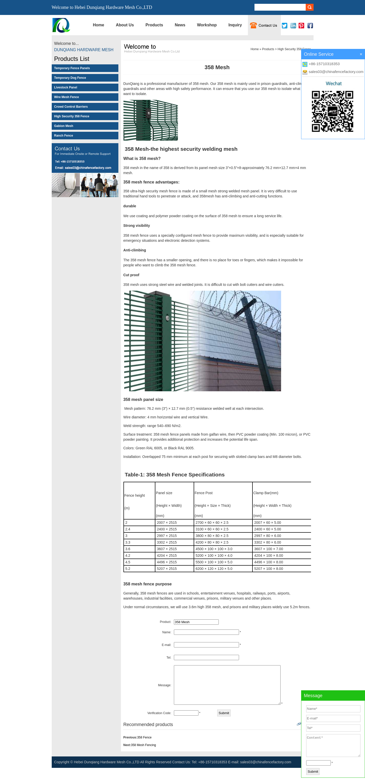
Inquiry (235, 25)
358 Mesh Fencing (143, 756)
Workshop (207, 25)
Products (154, 25)
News (180, 25)
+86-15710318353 (324, 64)
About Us (125, 25)
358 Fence (144, 748)
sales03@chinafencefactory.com (336, 71)
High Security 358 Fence (294, 49)
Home (98, 25)
